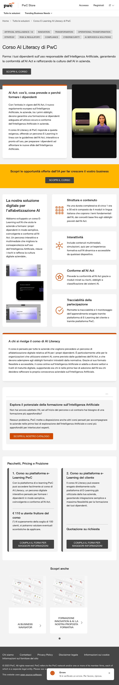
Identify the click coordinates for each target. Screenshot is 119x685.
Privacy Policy (45, 654)
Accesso (84, 5)
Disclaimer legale (68, 654)
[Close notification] (109, 673)
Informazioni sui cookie (97, 654)
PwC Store (28, 5)
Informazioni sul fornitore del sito (20, 658)
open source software (31, 674)
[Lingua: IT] (111, 5)
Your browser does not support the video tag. (94, 121)
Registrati (98, 5)
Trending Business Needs (37, 13)
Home (5, 20)
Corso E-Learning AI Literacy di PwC (52, 20)
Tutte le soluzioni (12, 13)
